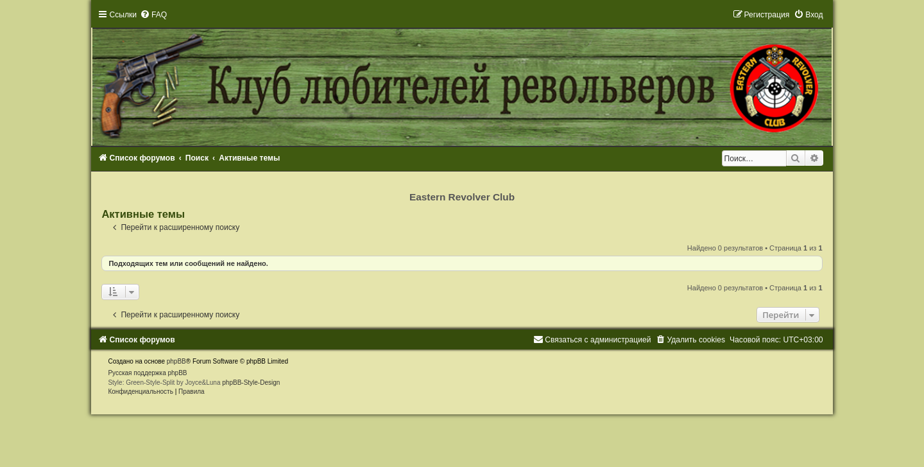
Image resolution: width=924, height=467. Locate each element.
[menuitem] (153, 14)
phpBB (176, 361)
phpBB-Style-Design (251, 382)
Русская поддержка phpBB (147, 372)
